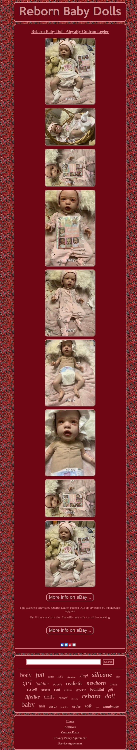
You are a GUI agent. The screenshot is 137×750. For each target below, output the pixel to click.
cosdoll (32, 689)
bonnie (57, 684)
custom (45, 689)
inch (118, 676)
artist (51, 676)
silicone (102, 674)
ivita (97, 707)
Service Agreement (70, 743)
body (26, 675)
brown (114, 684)
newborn (96, 683)
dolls (49, 697)
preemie (81, 689)
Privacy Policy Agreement (70, 738)
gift (110, 689)
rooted (63, 698)
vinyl (83, 675)
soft (88, 705)
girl (27, 682)
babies (53, 706)
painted (64, 706)
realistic (74, 683)
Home (70, 721)
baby (28, 704)
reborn (91, 696)
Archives (70, 726)
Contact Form (70, 732)
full (40, 675)
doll (110, 696)
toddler (42, 683)
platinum (71, 677)
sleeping (74, 699)
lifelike (32, 697)
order (76, 706)
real (57, 689)
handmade (111, 706)
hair (42, 706)
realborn (68, 690)
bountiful (97, 689)
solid (60, 676)
